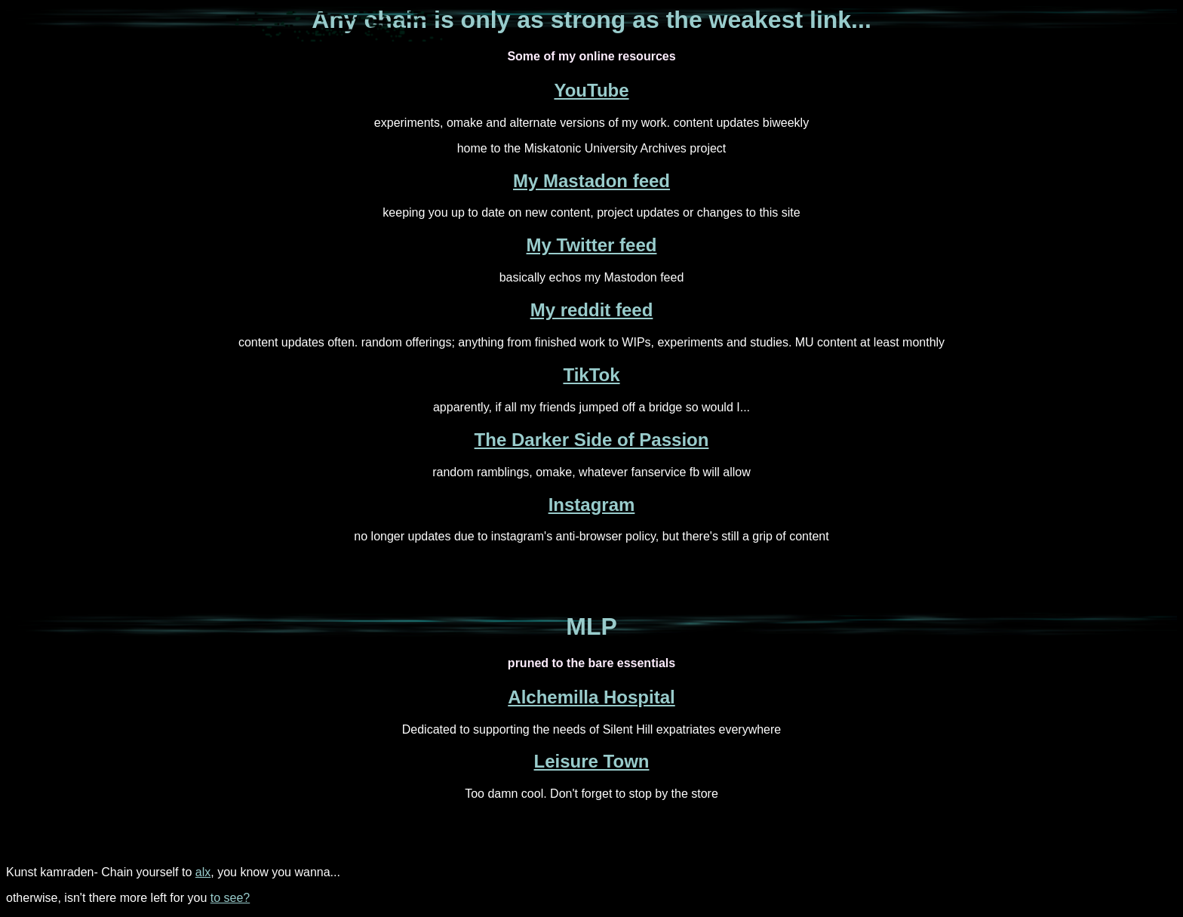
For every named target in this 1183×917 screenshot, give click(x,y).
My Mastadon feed (591, 181)
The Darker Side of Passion (592, 439)
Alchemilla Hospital (591, 697)
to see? (230, 897)
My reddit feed (591, 310)
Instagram (591, 504)
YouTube (591, 90)
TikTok (591, 375)
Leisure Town (592, 761)
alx (202, 872)
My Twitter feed (592, 245)
